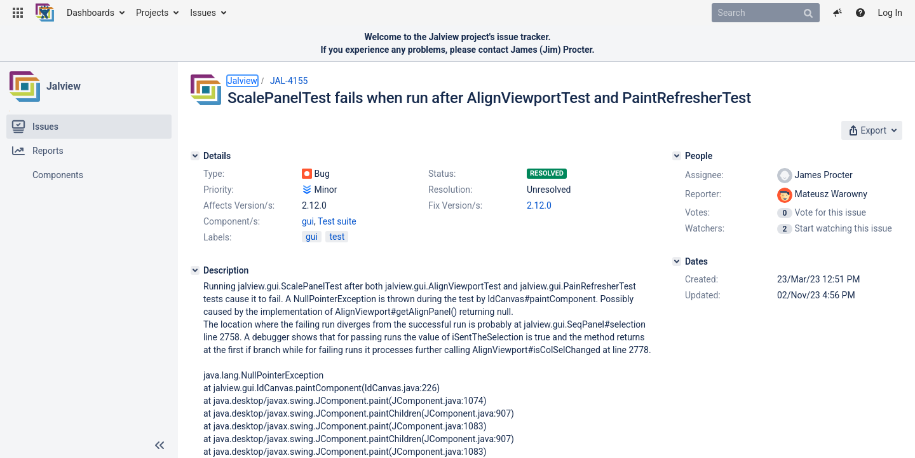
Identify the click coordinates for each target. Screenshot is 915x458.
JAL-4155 (289, 81)
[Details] (195, 155)
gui (308, 221)
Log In (890, 13)
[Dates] (676, 261)
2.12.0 (539, 205)
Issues (203, 13)
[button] (17, 12)
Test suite (337, 221)
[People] (676, 155)
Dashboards (90, 13)
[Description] (195, 270)
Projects (152, 13)
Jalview (63, 86)
